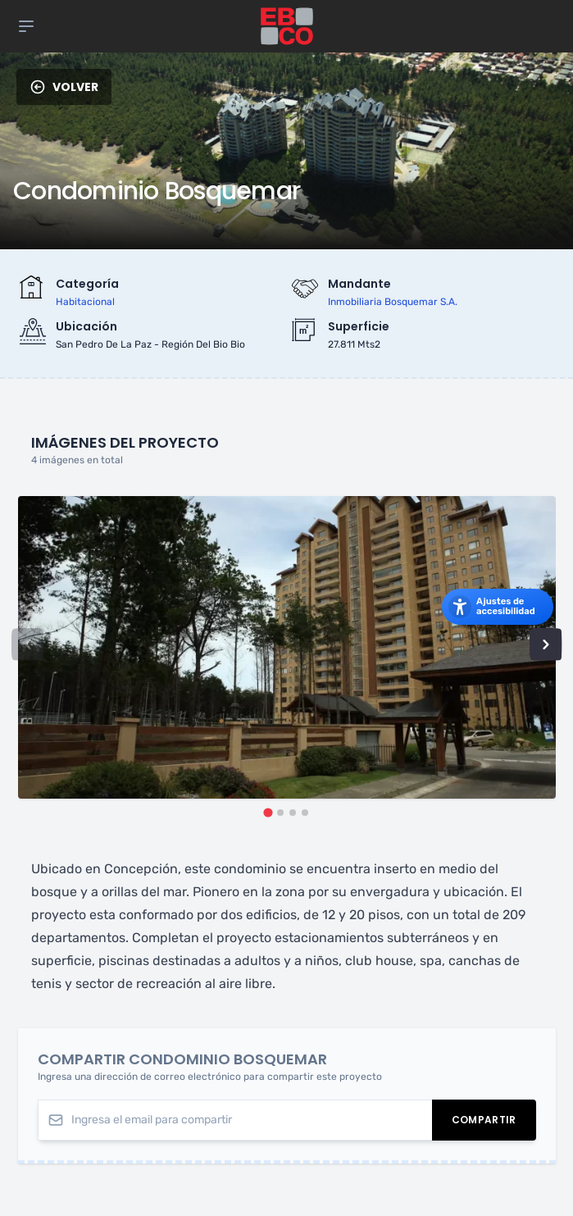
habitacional (85, 301)
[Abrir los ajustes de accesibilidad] (497, 607)
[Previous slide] (27, 644)
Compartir (494, 1122)
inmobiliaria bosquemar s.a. (392, 301)
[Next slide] (546, 644)
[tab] (267, 812)
